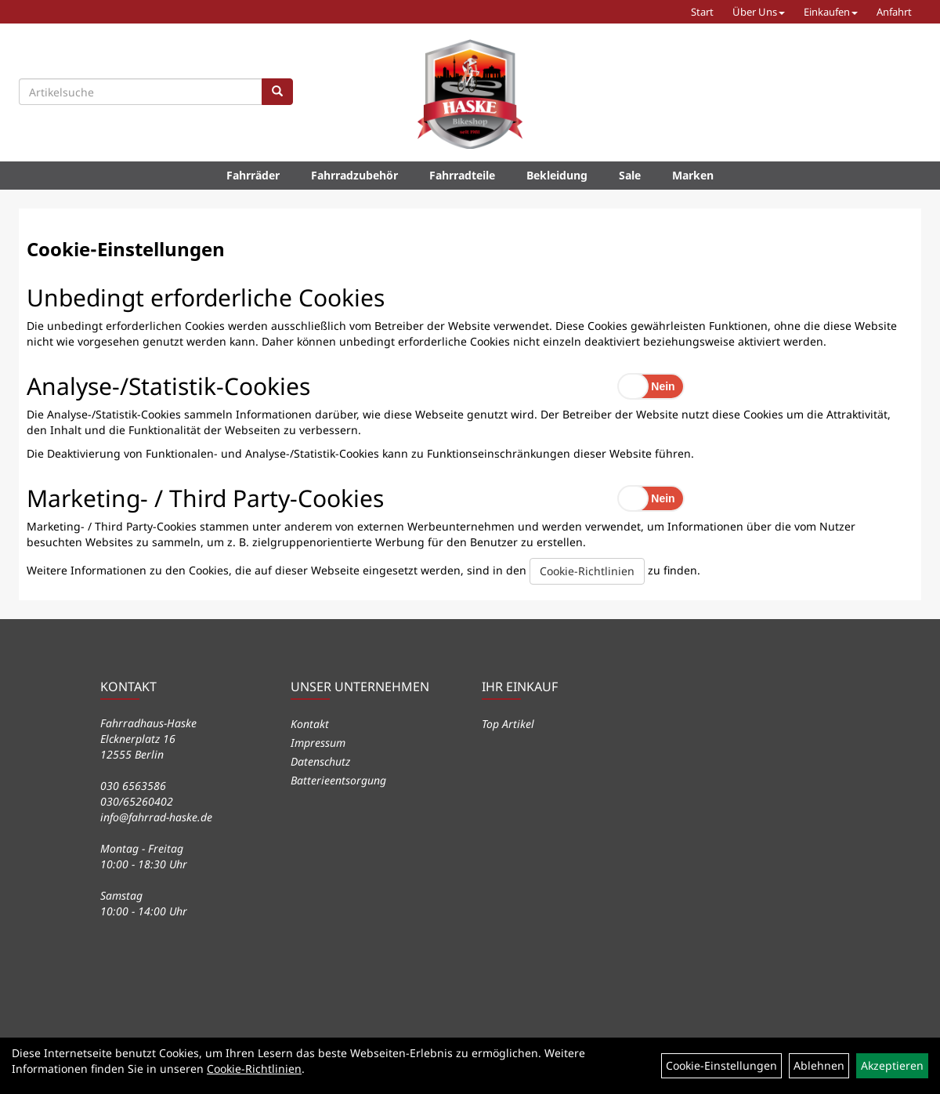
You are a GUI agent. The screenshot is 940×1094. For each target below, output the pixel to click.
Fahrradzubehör (354, 175)
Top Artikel (508, 723)
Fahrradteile (462, 175)
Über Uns (758, 12)
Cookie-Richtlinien (587, 570)
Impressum (318, 742)
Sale (630, 175)
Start (702, 12)
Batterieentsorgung (338, 780)
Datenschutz (320, 761)
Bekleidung (557, 175)
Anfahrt (894, 12)
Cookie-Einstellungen (721, 1065)
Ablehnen (819, 1065)
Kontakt (310, 723)
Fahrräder (253, 175)
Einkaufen (831, 12)
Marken (693, 175)
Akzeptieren (892, 1065)
